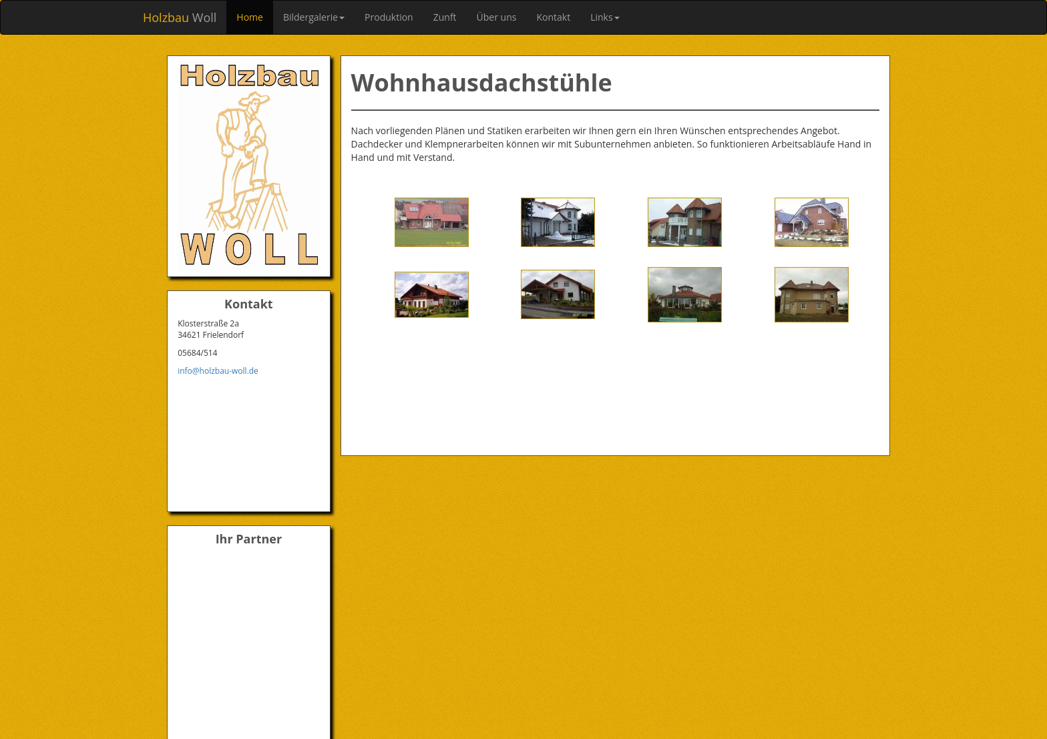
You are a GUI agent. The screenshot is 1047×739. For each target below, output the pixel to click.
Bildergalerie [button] (314, 17)
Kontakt (553, 17)
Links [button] (604, 17)
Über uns (497, 17)
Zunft (445, 17)
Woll (179, 17)
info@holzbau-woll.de (218, 371)
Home (249, 17)
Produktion (389, 17)
